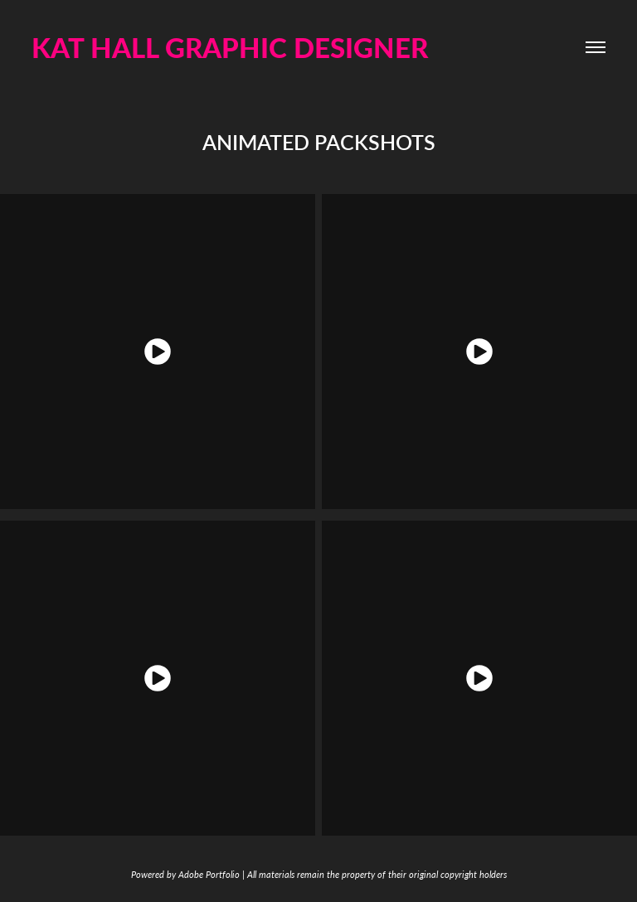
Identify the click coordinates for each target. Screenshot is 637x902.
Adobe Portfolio (209, 874)
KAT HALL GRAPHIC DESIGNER (230, 46)
